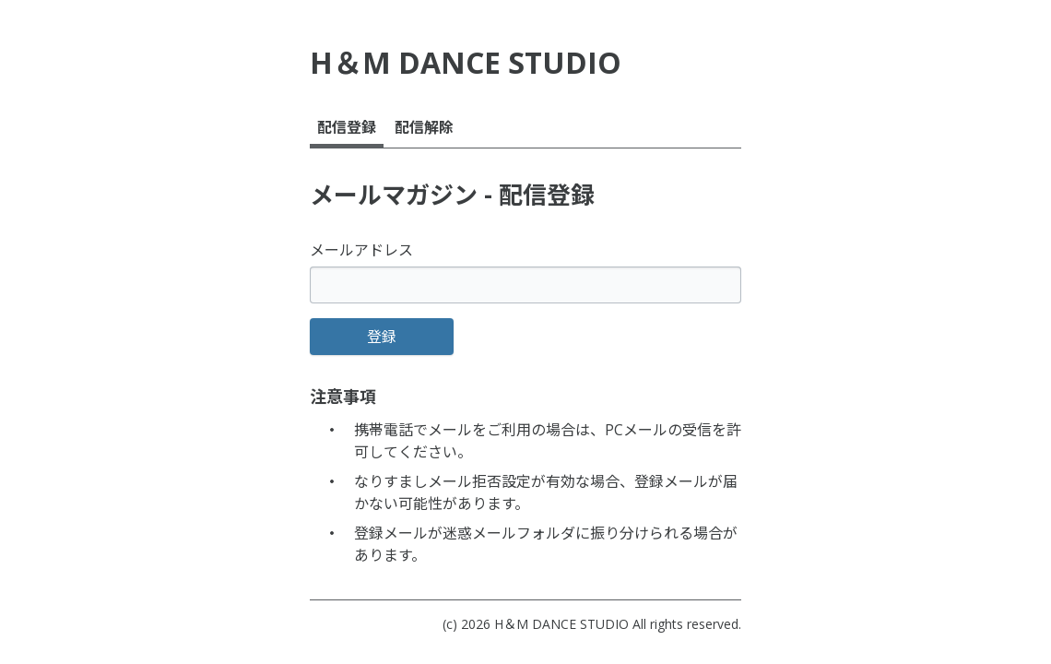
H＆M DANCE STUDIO (561, 624)
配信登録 (346, 127)
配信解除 (424, 127)
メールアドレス (361, 250)
